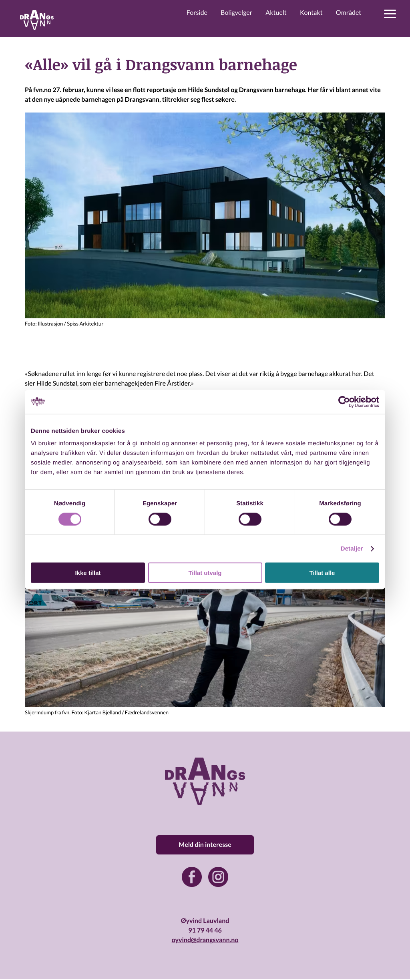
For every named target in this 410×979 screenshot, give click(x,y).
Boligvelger (236, 12)
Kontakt (311, 12)
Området (348, 12)
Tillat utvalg (204, 572)
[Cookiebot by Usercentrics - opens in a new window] (344, 402)
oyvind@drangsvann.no (205, 940)
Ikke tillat (87, 572)
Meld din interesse (205, 844)
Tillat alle (322, 572)
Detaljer (352, 548)
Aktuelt (276, 12)
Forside (197, 12)
